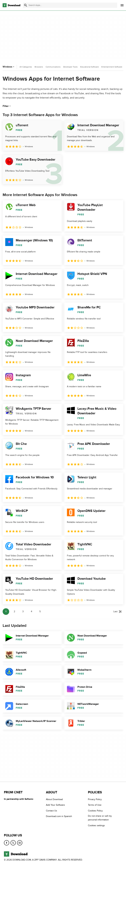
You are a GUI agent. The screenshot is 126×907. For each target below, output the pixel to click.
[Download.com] (11, 5)
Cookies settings (96, 825)
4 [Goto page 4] (31, 611)
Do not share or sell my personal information (100, 818)
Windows (9, 66)
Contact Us (51, 810)
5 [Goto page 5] (40, 611)
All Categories (26, 67)
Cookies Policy (95, 810)
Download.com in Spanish (59, 816)
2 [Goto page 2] (14, 611)
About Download (54, 799)
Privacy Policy (95, 799)
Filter (7, 106)
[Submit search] (25, 5)
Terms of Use (94, 805)
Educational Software (89, 67)
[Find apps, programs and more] (70, 5)
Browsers (39, 67)
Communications (53, 67)
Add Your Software (55, 805)
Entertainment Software (111, 67)
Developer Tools (70, 67)
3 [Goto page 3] (23, 611)
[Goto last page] (117, 611)
